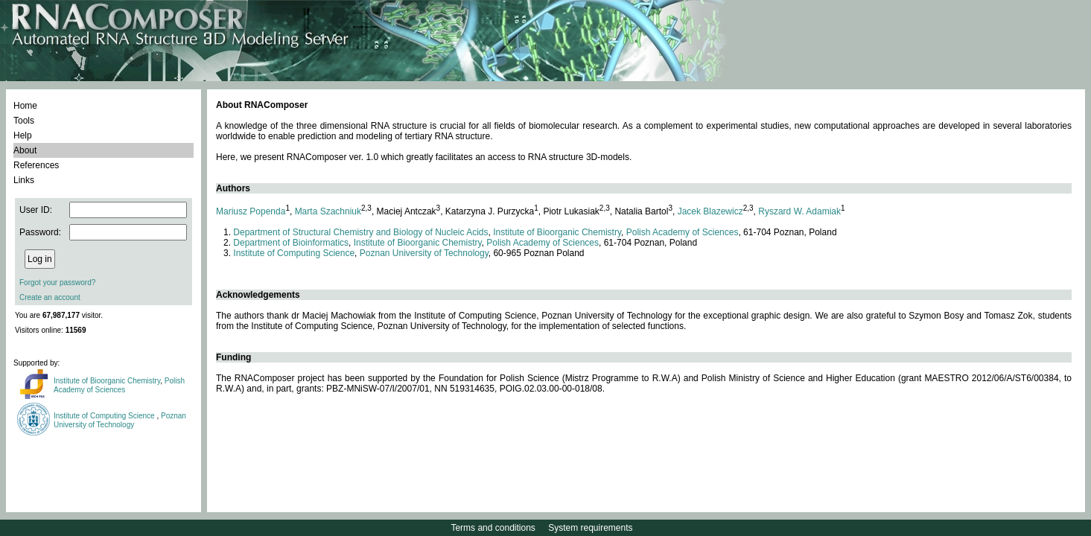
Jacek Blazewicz (710, 211)
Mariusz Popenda (250, 211)
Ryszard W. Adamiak (799, 211)
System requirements (590, 528)
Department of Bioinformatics (291, 242)
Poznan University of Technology (120, 420)
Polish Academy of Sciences (119, 385)
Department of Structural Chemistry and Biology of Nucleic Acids (360, 232)
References (36, 165)
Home (25, 105)
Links (23, 180)
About (24, 150)
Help (22, 135)
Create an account (49, 297)
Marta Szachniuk (328, 211)
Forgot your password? (57, 282)
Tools (23, 120)
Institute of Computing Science (105, 416)
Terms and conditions (493, 528)
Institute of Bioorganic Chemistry (107, 381)
